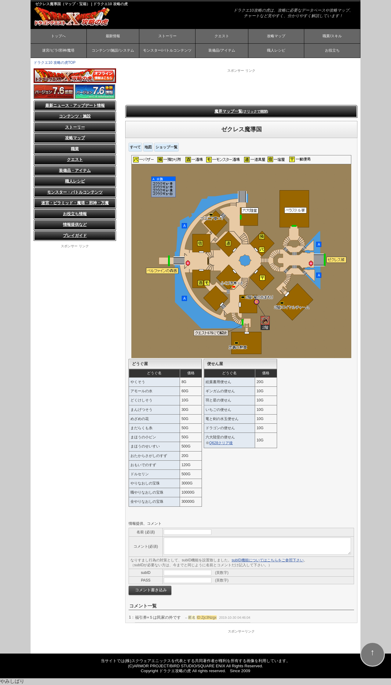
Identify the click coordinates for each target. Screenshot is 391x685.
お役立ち (332, 51)
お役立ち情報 (75, 214)
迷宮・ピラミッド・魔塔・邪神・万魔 (75, 203)
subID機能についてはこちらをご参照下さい (267, 560)
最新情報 (112, 36)
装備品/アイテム (221, 51)
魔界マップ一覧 (241, 111)
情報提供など (75, 225)
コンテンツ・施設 (75, 116)
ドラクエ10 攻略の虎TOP (54, 63)
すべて (135, 147)
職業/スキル (332, 36)
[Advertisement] (241, 87)
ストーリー (167, 36)
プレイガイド (75, 236)
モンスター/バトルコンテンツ (167, 51)
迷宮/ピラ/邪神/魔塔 (58, 51)
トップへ (58, 36)
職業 (75, 149)
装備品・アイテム (75, 171)
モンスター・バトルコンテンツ (75, 192)
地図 (148, 147)
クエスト (221, 36)
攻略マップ (276, 36)
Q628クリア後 (221, 443)
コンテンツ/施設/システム (113, 51)
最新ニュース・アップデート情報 (75, 105)
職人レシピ (276, 51)
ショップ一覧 (166, 147)
